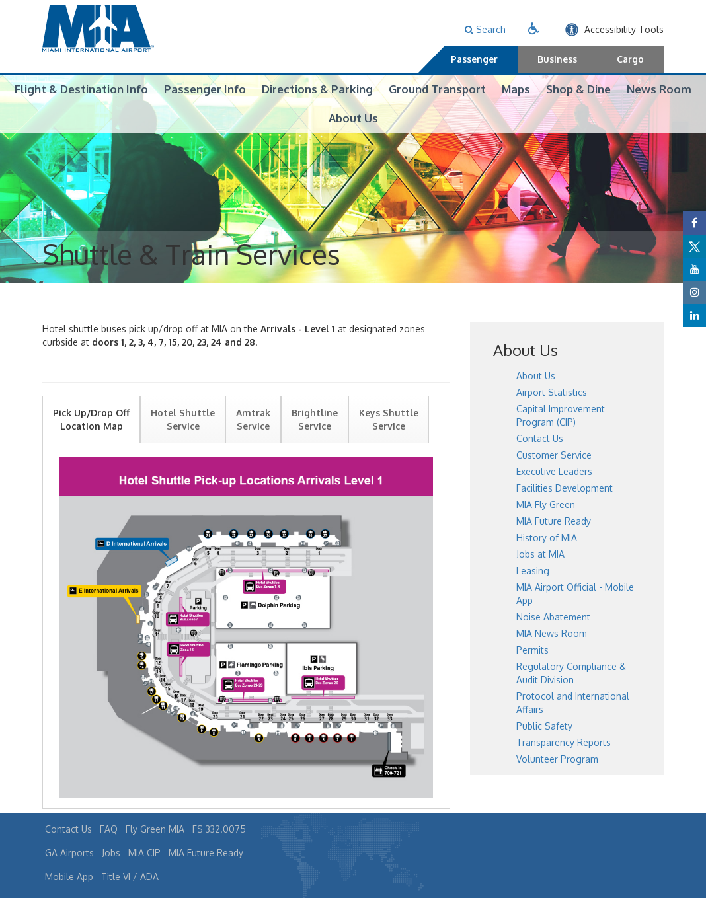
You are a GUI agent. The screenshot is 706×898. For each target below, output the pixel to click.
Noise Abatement (553, 636)
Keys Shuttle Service (388, 439)
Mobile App (69, 876)
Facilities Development (564, 507)
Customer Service (554, 474)
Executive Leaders (554, 491)
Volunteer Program (557, 778)
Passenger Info (205, 89)
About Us (353, 118)
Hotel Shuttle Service (183, 439)
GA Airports (69, 852)
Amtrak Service (253, 439)
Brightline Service (315, 439)
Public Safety (544, 745)
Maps (516, 89)
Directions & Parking (317, 89)
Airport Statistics (551, 412)
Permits (532, 669)
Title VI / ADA (130, 876)
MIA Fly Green (545, 524)
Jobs (111, 852)
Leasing (532, 590)
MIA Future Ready (553, 540)
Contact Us (539, 458)
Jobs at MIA (540, 574)
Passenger (474, 59)
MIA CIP (144, 852)
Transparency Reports (563, 762)
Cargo (630, 59)
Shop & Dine (578, 89)
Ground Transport (437, 89)
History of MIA (546, 557)
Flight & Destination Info (81, 89)
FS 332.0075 (219, 829)
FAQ (109, 829)
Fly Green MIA (155, 829)
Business (557, 59)
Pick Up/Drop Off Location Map (91, 439)
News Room (659, 89)
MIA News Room (551, 653)
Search (485, 29)
